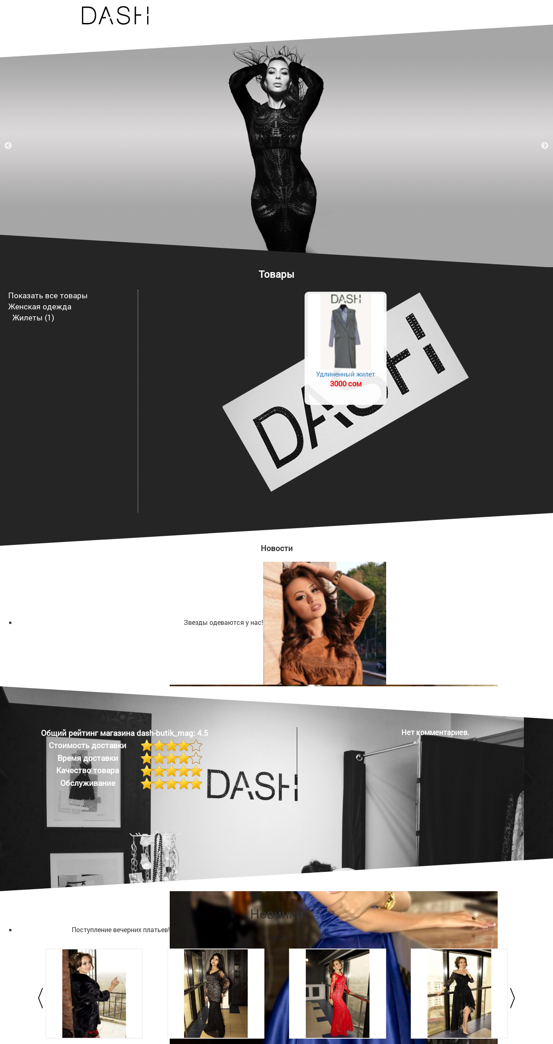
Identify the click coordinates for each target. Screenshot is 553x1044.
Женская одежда (39, 306)
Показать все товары (48, 295)
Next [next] (545, 146)
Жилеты (27, 317)
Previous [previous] (8, 146)
